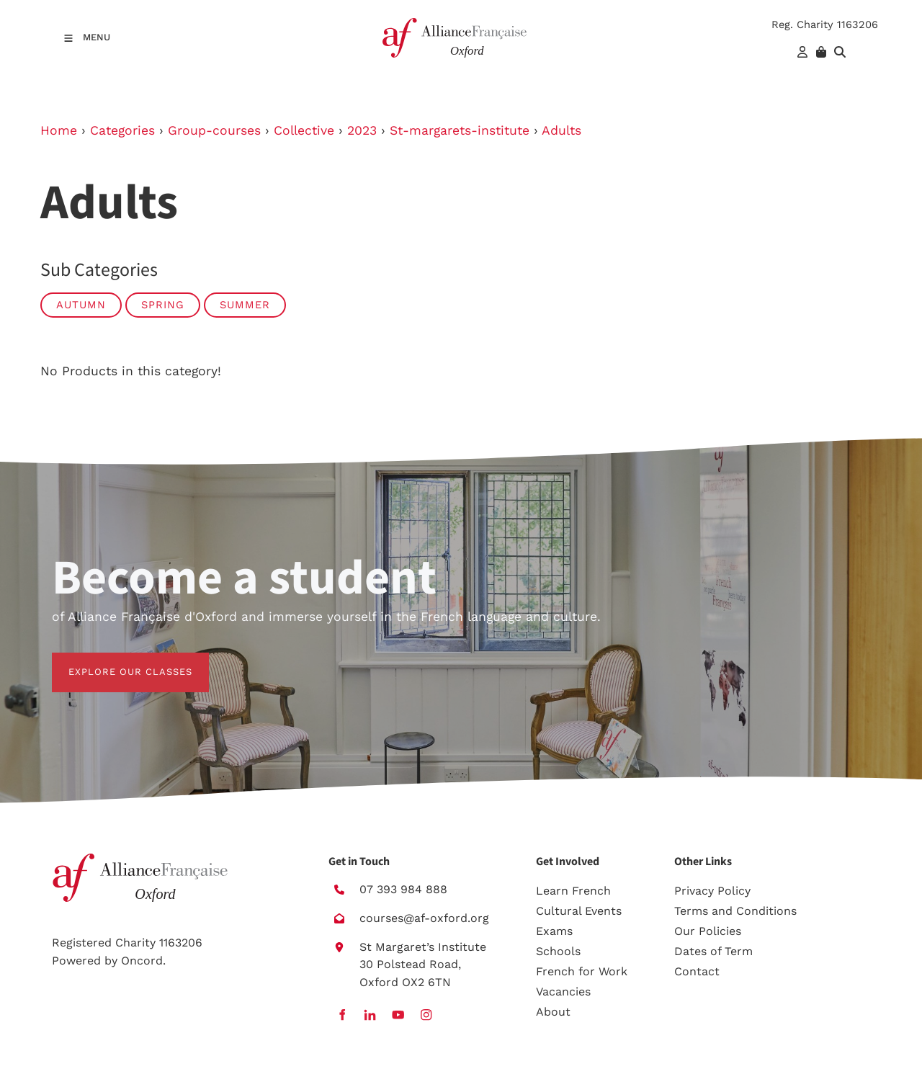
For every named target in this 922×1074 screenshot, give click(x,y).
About (553, 1012)
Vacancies (563, 991)
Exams (554, 931)
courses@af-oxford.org (424, 918)
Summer (245, 304)
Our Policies (707, 931)
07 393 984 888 (403, 889)
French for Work (581, 971)
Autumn (81, 304)
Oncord (142, 960)
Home (58, 130)
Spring (162, 304)
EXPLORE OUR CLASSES (114, 660)
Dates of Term (713, 951)
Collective (304, 130)
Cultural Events (579, 911)
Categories (122, 130)
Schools (558, 951)
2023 (362, 130)
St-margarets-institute (459, 130)
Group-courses (214, 130)
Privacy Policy (712, 891)
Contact (697, 971)
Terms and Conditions (735, 911)
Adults (561, 130)
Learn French (573, 891)
